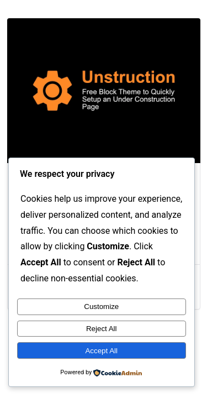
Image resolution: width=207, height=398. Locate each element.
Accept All (101, 351)
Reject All (101, 328)
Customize (101, 306)
